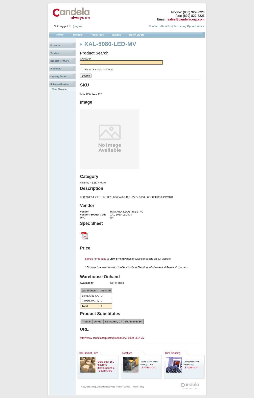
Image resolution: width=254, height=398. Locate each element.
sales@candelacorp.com (186, 19)
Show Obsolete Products (99, 69)
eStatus (101, 258)
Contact (153, 26)
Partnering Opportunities (188, 26)
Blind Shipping (59, 89)
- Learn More (104, 370)
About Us (166, 26)
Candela (71, 13)
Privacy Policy (138, 387)
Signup (89, 258)
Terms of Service (122, 387)
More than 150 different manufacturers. (106, 364)
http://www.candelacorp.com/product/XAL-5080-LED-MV (112, 337)
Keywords (85, 58)
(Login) (77, 26)
